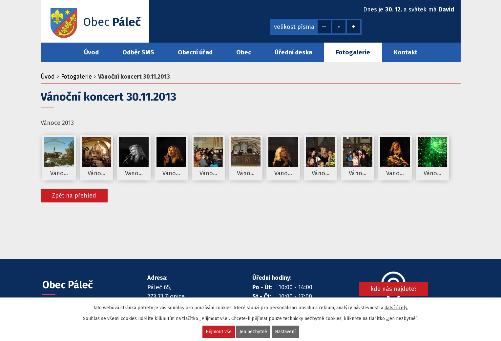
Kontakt (405, 52)
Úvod (91, 52)
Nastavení (285, 331)
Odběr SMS (138, 52)
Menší (324, 26)
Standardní (338, 26)
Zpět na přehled (74, 195)
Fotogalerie (353, 52)
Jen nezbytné (253, 331)
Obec (243, 52)
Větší (353, 26)
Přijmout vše (219, 331)
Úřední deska (293, 52)
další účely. (396, 308)
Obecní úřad (195, 52)
